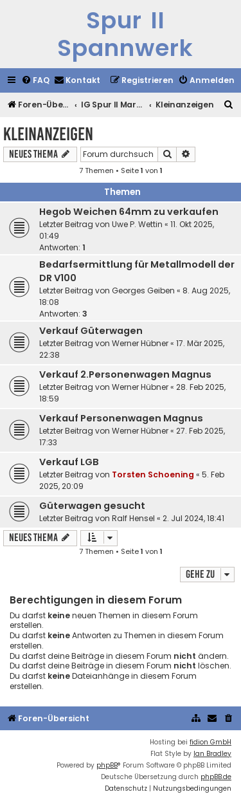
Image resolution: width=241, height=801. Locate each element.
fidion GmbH (210, 742)
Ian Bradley (212, 754)
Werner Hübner (140, 343)
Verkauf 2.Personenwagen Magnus (125, 374)
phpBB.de (216, 777)
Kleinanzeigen (48, 134)
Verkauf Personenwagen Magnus (121, 418)
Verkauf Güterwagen (91, 330)
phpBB (107, 765)
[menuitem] (35, 80)
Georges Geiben (143, 290)
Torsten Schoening (153, 474)
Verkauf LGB (69, 462)
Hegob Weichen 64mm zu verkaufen (129, 211)
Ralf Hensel (133, 518)
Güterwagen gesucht (92, 505)
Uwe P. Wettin (137, 224)
